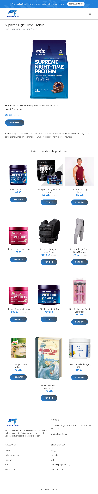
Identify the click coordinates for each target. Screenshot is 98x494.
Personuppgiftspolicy (60, 464)
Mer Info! (14, 122)
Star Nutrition (55, 105)
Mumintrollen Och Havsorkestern (49, 386)
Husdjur (8, 460)
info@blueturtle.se (59, 434)
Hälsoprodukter (34, 105)
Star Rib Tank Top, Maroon (79, 190)
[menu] (90, 14)
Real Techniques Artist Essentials (79, 310)
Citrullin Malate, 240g (49, 309)
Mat (6, 464)
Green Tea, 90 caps (18, 189)
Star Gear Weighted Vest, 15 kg (49, 250)
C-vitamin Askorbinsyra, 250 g (80, 365)
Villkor (53, 460)
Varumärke (21, 105)
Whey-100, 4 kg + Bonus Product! (49, 190)
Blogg (53, 450)
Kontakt (54, 455)
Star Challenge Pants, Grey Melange (80, 250)
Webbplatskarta (58, 469)
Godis (7, 450)
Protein (45, 105)
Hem (7, 29)
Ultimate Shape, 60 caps (18, 249)
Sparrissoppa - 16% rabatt (18, 365)
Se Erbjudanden (76, 4)
